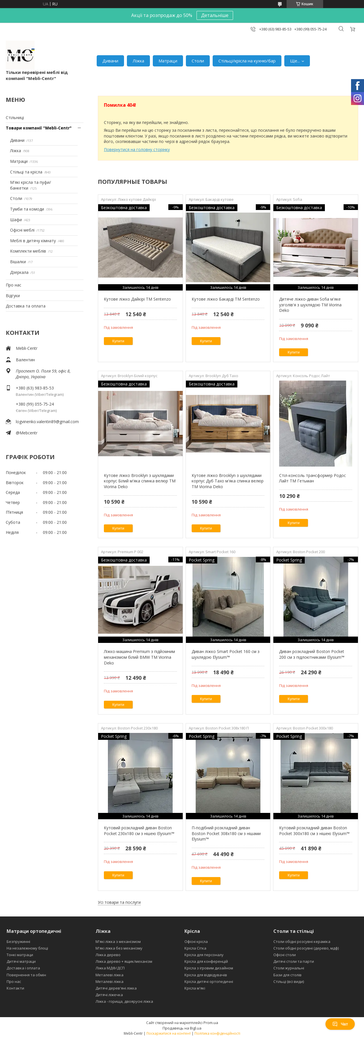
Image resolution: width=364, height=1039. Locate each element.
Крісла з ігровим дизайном (208, 968)
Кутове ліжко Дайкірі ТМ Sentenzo (137, 299)
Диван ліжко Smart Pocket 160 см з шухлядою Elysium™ (226, 654)
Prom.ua (210, 1022)
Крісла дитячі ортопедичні (208, 981)
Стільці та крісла (26, 172)
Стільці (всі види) (288, 981)
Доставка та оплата (25, 306)
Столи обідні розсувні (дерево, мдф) (306, 948)
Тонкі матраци (20, 954)
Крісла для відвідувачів (205, 974)
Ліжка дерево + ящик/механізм (124, 961)
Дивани (110, 61)
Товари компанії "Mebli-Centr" (39, 128)
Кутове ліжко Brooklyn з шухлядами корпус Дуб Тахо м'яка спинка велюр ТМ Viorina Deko (228, 481)
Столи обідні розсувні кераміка (301, 941)
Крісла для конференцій (206, 961)
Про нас (13, 285)
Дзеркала (19, 272)
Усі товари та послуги (119, 902)
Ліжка (138, 61)
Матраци (168, 61)
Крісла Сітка (195, 948)
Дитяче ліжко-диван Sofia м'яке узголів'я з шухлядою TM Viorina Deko (310, 304)
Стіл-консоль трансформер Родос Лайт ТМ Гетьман (312, 478)
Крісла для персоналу (204, 954)
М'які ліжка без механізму (119, 948)
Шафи (16, 219)
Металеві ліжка (109, 974)
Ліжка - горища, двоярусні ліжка (124, 1001)
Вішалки (18, 261)
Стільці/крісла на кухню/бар (247, 61)
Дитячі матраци (21, 961)
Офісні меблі (22, 230)
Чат (340, 1024)
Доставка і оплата (23, 968)
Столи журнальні (288, 968)
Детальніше (214, 15)
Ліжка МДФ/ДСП (110, 968)
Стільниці (15, 117)
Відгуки (13, 295)
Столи (198, 61)
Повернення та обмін (26, 974)
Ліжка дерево (108, 954)
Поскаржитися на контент (168, 1033)
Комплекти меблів (28, 251)
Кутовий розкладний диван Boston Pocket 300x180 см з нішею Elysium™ (314, 830)
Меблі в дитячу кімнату (33, 240)
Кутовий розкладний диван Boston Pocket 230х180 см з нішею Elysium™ (139, 830)
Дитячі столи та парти (293, 961)
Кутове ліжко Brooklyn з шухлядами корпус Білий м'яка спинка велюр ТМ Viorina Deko (140, 481)
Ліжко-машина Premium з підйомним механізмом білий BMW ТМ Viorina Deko (139, 657)
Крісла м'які (194, 988)
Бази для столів (287, 974)
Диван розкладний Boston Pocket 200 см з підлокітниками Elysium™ (311, 654)
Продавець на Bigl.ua (182, 1028)
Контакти (15, 988)
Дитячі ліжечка (109, 994)
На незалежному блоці (27, 948)
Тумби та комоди (27, 209)
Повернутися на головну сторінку (137, 149)
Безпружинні (18, 941)
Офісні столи (284, 954)
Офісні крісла (196, 941)
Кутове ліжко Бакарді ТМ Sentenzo (226, 299)
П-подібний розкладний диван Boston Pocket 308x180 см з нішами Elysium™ (226, 833)
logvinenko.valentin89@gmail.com (47, 421)
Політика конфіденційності (217, 1033)
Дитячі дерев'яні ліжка (116, 988)
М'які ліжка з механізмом (118, 941)
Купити (118, 341)
